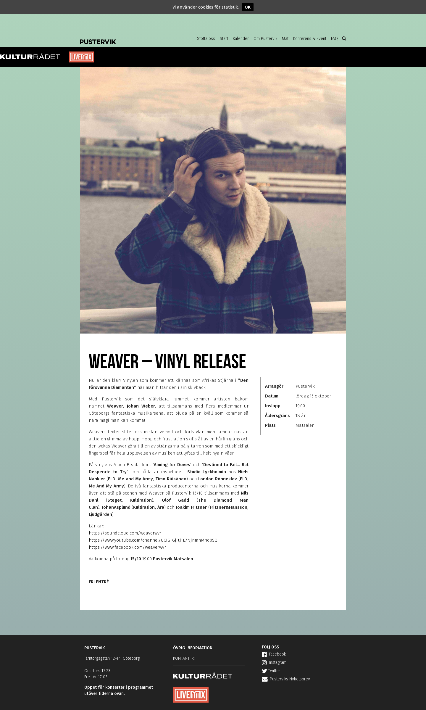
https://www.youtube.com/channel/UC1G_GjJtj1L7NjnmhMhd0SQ (153, 540)
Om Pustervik (265, 38)
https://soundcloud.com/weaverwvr (125, 533)
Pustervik (127, 37)
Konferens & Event (309, 38)
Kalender (241, 38)
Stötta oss (206, 38)
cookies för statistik (218, 7)
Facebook (274, 654)
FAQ (334, 38)
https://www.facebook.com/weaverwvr (127, 547)
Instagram (274, 662)
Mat (285, 38)
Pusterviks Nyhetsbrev (286, 679)
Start (224, 38)
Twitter (271, 670)
